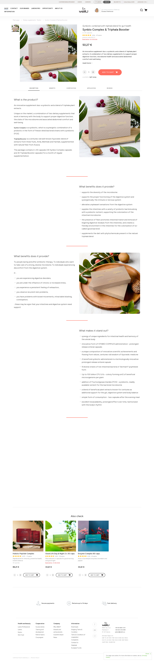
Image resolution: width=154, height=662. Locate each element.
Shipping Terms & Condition (76, 631)
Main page (16, 20)
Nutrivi (20, 632)
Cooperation (40, 623)
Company (56, 623)
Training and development (40, 631)
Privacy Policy (35, 657)
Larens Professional (24, 627)
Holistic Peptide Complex (23, 554)
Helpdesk (74, 645)
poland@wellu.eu (120, 632)
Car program (39, 637)
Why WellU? (57, 627)
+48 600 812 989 (120, 630)
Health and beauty (24, 623)
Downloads (74, 627)
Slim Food (21, 635)
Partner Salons (40, 635)
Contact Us (74, 642)
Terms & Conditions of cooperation (78, 636)
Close (148, 654)
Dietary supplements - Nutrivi (32, 20)
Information (75, 623)
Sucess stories (40, 627)
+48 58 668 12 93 (120, 627)
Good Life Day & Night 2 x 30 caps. (60, 554)
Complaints (74, 640)
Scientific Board (58, 635)
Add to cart (110, 72)
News (55, 637)
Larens (20, 629)
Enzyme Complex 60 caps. (89, 554)
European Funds (76, 648)
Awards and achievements (57, 631)
